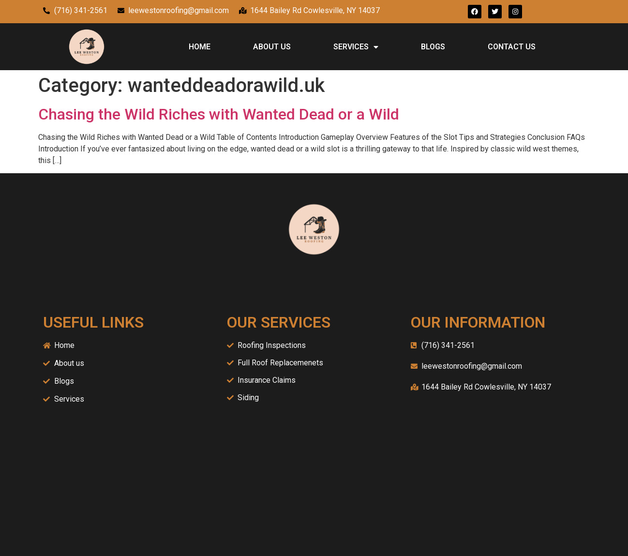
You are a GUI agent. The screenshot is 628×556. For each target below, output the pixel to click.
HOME (199, 46)
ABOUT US (272, 46)
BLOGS (433, 46)
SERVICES (355, 47)
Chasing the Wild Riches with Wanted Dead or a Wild (218, 114)
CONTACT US (512, 46)
